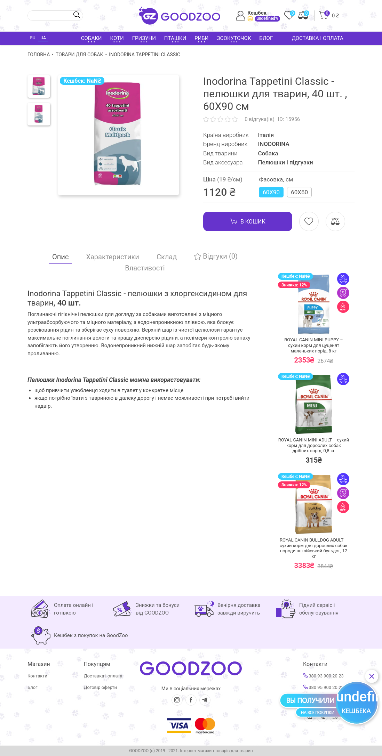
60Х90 (271, 192)
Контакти (37, 675)
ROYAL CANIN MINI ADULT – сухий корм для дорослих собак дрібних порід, (313, 445)
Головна (38, 54)
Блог (266, 38)
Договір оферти (100, 687)
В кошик (247, 221)
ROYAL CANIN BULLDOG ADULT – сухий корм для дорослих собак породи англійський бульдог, (314, 548)
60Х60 (299, 192)
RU (32, 37)
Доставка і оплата (317, 38)
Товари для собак (79, 54)
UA (43, 37)
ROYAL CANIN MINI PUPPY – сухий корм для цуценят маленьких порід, (313, 345)
